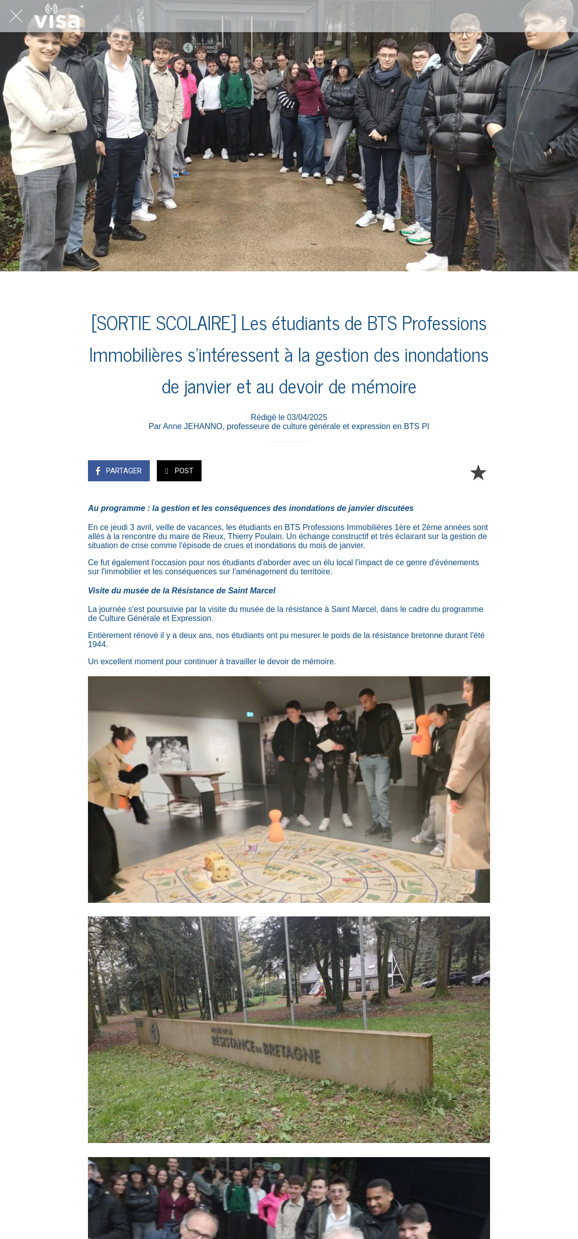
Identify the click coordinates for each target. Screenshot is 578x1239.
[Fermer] (16, 16)
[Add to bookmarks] (478, 472)
